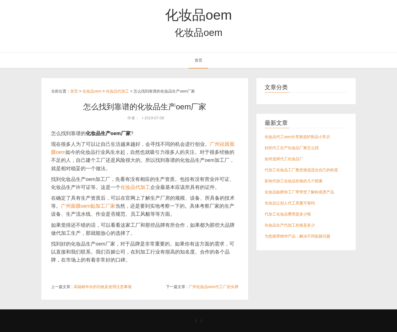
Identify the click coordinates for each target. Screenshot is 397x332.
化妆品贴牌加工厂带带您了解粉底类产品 (299, 192)
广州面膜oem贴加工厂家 (88, 206)
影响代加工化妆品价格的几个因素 (294, 181)
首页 (198, 60)
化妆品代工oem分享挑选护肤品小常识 (297, 137)
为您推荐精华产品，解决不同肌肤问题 (297, 236)
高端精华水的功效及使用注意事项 (103, 286)
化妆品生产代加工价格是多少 (290, 225)
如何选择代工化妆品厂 (284, 159)
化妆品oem (198, 14)
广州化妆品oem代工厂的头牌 (213, 286)
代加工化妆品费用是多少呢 (288, 214)
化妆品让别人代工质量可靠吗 (290, 203)
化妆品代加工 (117, 91)
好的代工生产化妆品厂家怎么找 (292, 148)
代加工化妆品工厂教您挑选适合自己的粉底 (301, 170)
